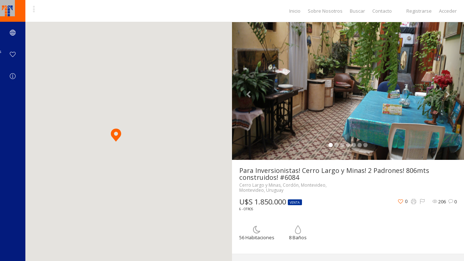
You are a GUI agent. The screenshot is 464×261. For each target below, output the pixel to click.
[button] (116, 135)
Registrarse (419, 11)
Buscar (357, 11)
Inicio (295, 11)
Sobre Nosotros (325, 11)
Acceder (448, 11)
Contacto (382, 11)
